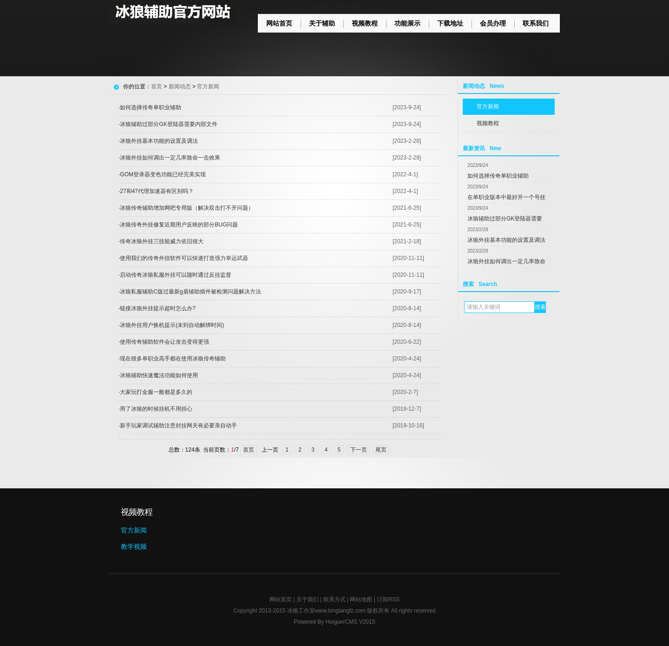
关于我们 (307, 599)
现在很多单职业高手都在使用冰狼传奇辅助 (173, 358)
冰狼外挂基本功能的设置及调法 (506, 240)
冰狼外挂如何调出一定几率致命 (506, 261)
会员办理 (493, 23)
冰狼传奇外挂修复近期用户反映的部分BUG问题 (179, 224)
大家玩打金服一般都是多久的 (156, 392)
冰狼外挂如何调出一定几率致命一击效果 (170, 157)
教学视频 (134, 546)
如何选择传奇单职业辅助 (498, 176)
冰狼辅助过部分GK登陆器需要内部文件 (168, 124)
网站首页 (279, 23)
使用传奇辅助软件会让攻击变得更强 (164, 342)
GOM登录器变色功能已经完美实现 (163, 174)
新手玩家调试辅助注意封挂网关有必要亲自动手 (178, 425)
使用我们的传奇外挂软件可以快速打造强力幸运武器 (184, 258)
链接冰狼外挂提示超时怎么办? (158, 308)
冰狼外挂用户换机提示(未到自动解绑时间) (172, 325)
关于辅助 (322, 23)
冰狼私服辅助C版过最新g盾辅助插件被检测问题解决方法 (190, 291)
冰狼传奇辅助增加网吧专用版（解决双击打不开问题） (187, 208)
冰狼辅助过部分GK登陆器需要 (504, 218)
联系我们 (536, 23)
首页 (156, 86)
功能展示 (407, 23)
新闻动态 (180, 86)
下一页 (358, 449)
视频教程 (365, 23)
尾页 (381, 449)
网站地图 (361, 599)
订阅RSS (388, 599)
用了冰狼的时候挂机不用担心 (156, 409)
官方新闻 (488, 106)
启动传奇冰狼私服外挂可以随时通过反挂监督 (175, 275)
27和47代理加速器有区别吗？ (157, 191)
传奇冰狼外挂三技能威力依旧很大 (161, 241)
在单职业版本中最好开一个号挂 (506, 197)
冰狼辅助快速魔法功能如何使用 (159, 375)
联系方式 (334, 599)
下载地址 (450, 23)
